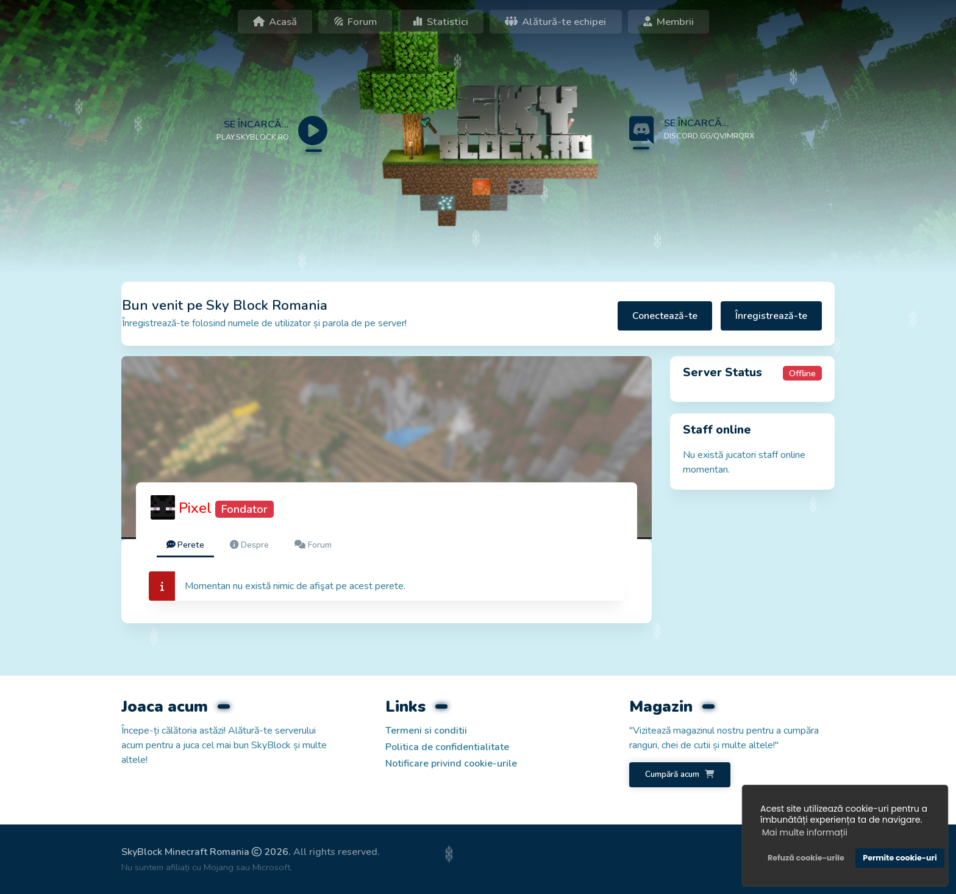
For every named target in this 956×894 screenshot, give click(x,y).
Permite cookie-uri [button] (899, 858)
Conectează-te (664, 316)
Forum (355, 22)
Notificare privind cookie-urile (451, 763)
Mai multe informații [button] (804, 832)
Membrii (668, 22)
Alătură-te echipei (555, 22)
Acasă (275, 22)
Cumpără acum (679, 774)
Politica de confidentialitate (447, 747)
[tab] (185, 545)
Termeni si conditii (426, 730)
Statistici (440, 22)
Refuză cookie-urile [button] (806, 858)
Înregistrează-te (771, 316)
